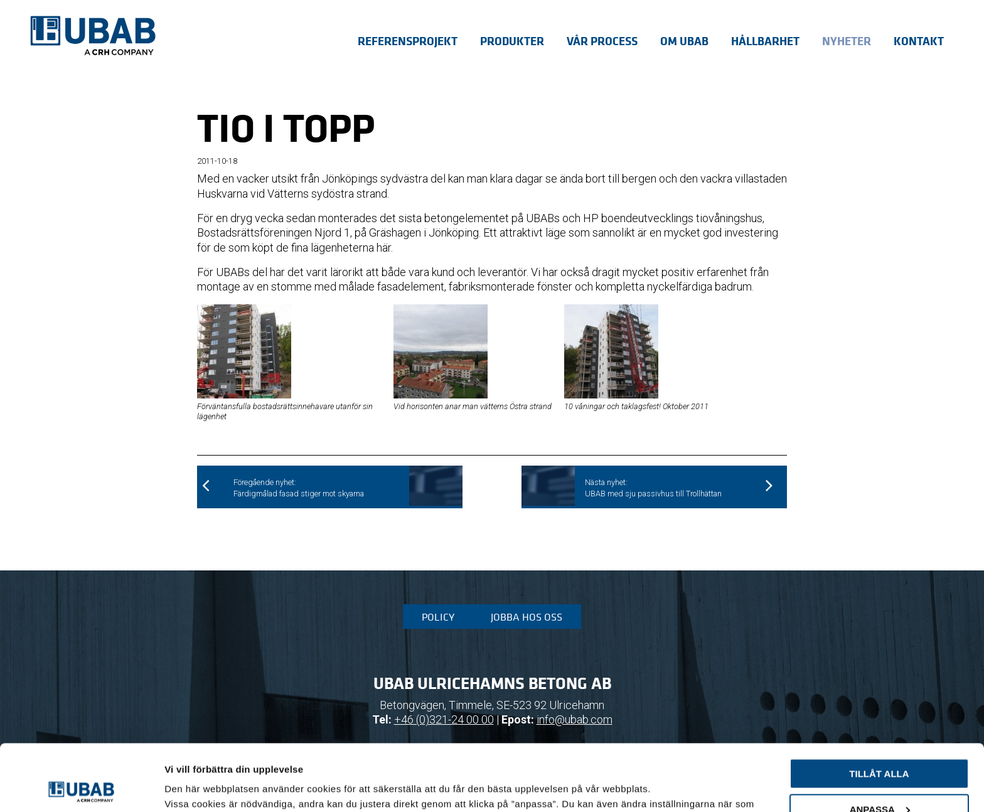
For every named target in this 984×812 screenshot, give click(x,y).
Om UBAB (684, 41)
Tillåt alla (879, 707)
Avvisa (879, 778)
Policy (438, 617)
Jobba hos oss (526, 617)
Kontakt (919, 41)
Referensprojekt (407, 41)
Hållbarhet (765, 41)
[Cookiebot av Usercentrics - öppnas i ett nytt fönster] (81, 787)
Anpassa (880, 742)
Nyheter (846, 41)
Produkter (512, 41)
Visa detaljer (192, 787)
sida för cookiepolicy (270, 752)
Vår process (602, 41)
